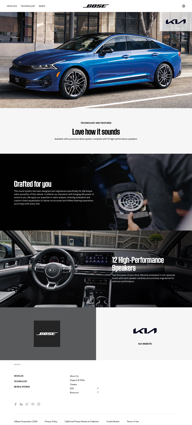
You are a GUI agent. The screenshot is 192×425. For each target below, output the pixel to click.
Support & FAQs (77, 380)
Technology (28, 6)
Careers (73, 384)
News (42, 6)
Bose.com (74, 392)
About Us (74, 376)
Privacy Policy (51, 421)
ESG (72, 388)
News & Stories (22, 387)
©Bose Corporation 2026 (26, 421)
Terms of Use (133, 421)
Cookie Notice (113, 421)
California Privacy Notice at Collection (82, 421)
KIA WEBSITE (145, 343)
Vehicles (12, 6)
